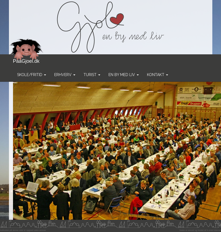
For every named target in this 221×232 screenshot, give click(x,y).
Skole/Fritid (31, 75)
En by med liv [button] (123, 75)
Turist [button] (92, 75)
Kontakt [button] (157, 75)
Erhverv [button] (64, 75)
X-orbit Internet (214, 230)
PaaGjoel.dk (26, 59)
